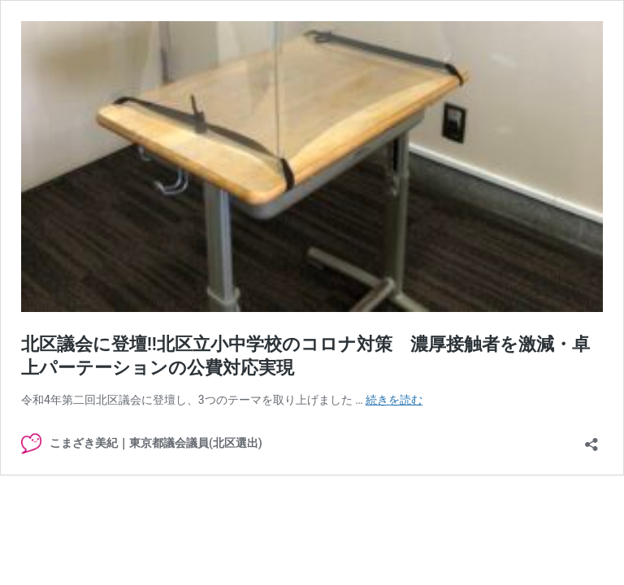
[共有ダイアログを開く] (591, 439)
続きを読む (394, 399)
